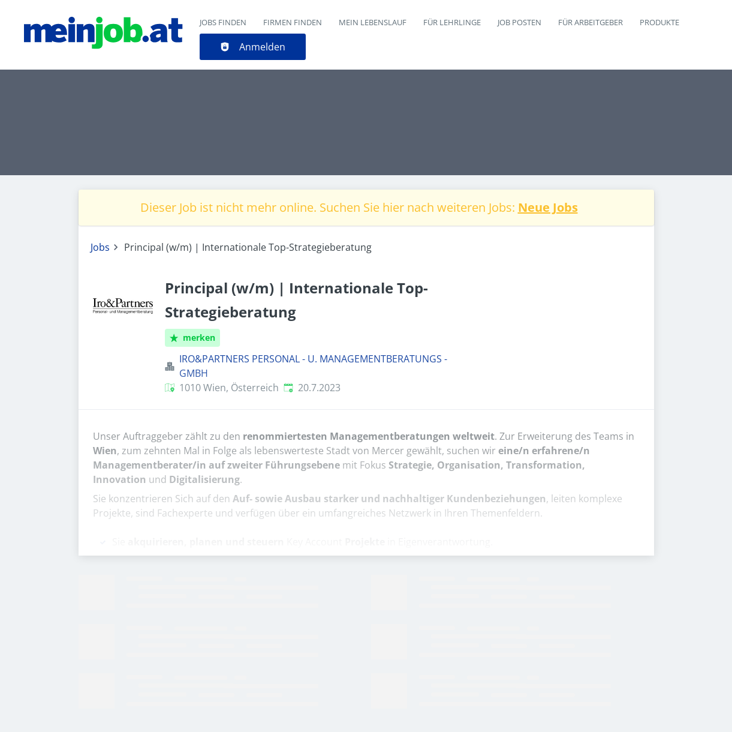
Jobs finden (223, 22)
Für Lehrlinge (452, 22)
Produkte (659, 22)
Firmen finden (292, 22)
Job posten (519, 22)
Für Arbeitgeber (590, 22)
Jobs (100, 247)
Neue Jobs (548, 207)
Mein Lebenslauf (372, 22)
